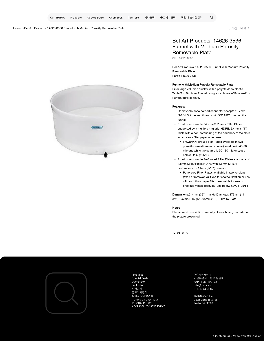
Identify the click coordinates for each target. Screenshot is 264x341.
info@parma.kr (203, 285)
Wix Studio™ (254, 336)
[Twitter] (187, 233)
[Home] (17, 28)
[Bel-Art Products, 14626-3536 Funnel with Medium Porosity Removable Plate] (74, 28)
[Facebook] (178, 233)
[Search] (212, 17)
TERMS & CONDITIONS (145, 299)
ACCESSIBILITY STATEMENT (148, 306)
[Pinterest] (183, 233)
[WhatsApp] (174, 233)
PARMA (60, 17)
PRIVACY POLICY (142, 303)
